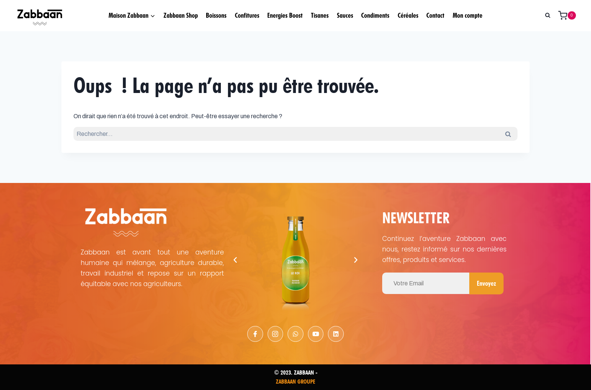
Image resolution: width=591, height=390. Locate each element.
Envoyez (486, 283)
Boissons (216, 15)
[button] (235, 260)
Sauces (345, 15)
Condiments (375, 15)
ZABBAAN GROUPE (295, 381)
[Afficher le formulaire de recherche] (548, 15)
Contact (435, 15)
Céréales (408, 15)
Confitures (247, 15)
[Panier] (570, 15)
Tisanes (320, 15)
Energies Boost (285, 15)
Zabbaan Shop (181, 15)
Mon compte (467, 15)
